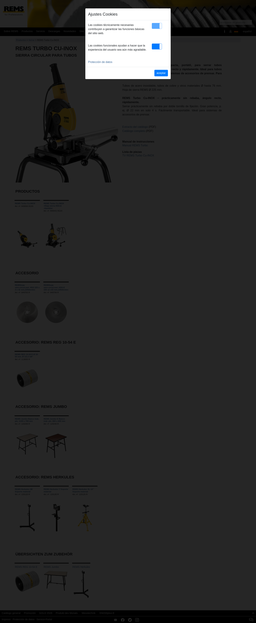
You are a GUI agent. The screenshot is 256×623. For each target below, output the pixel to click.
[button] (157, 26)
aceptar (161, 73)
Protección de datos (100, 62)
